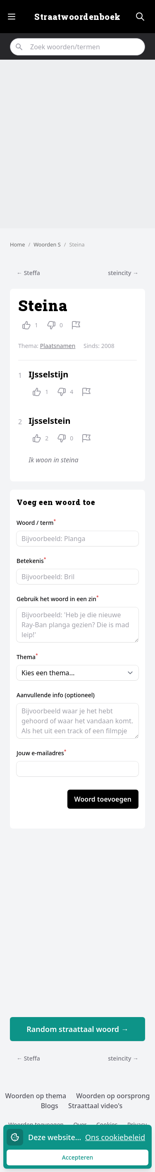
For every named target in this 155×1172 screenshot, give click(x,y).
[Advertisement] (77, 144)
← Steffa (28, 273)
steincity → (123, 273)
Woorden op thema (36, 1095)
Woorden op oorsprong (113, 1095)
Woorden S (47, 244)
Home (17, 244)
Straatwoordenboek (77, 16)
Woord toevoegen (102, 799)
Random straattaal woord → (77, 1029)
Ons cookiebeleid (115, 1137)
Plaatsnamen (58, 346)
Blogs (49, 1105)
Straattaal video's (95, 1105)
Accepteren (85, 1159)
